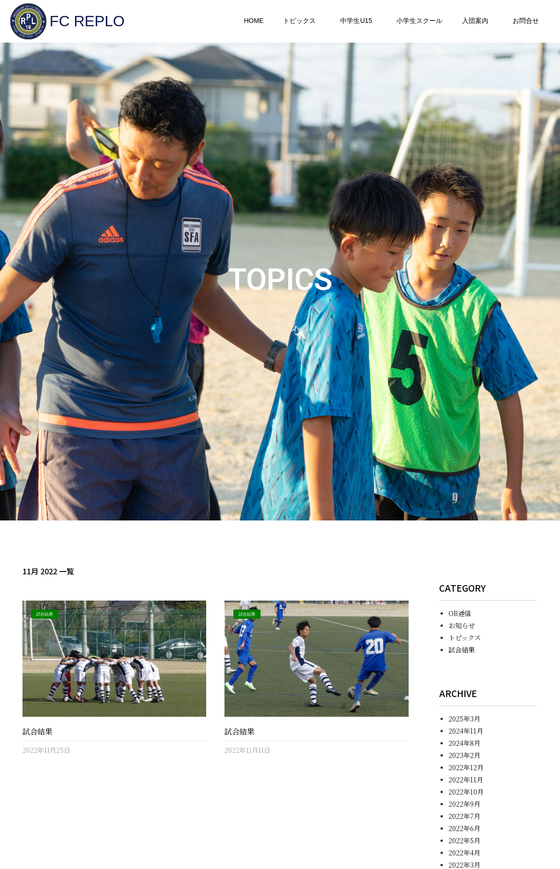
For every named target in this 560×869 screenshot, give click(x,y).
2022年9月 (464, 804)
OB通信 (459, 613)
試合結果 (37, 731)
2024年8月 (464, 743)
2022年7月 (464, 816)
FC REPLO (87, 21)
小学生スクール (419, 20)
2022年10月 (466, 791)
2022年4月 (464, 852)
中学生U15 (358, 21)
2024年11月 (465, 730)
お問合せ (526, 20)
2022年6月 (464, 828)
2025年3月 (464, 718)
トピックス (302, 21)
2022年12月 (466, 767)
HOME (253, 20)
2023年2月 (464, 755)
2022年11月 (465, 779)
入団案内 (477, 21)
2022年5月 (464, 840)
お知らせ (461, 625)
